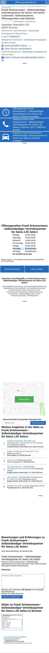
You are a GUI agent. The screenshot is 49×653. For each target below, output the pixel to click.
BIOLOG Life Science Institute (18, 486)
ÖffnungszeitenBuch (25, 2)
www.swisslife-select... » (18, 45)
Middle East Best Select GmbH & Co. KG (22, 451)
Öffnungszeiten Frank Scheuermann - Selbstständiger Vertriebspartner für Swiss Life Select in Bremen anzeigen (28, 112)
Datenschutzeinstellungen (12, 638)
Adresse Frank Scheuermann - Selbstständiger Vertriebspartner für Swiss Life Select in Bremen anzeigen (30, 137)
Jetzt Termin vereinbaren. (18, 48)
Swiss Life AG (12, 460)
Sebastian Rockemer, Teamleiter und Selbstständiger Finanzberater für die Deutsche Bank (25, 443)
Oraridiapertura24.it (10, 643)
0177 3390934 (11, 36)
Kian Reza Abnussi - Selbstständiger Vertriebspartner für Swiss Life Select (21, 468)
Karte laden (24, 399)
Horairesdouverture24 (25, 643)
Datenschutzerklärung (19, 637)
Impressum (7, 637)
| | (18, 21)
